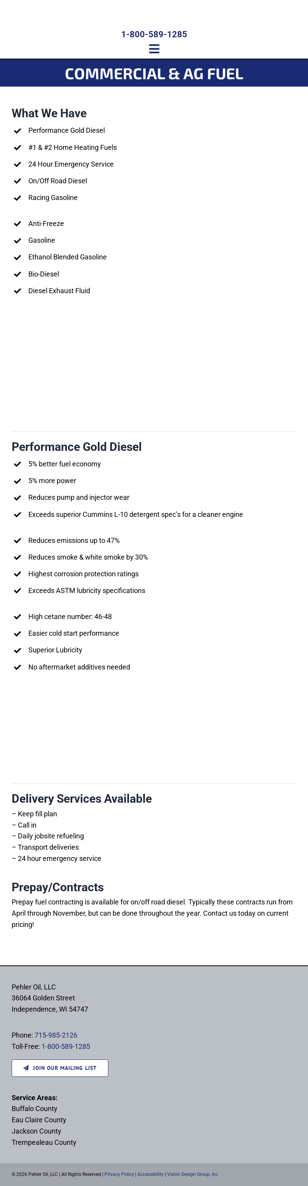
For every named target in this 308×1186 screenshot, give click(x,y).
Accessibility (150, 1174)
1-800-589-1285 (154, 34)
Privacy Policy (119, 1174)
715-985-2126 (56, 1035)
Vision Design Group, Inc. (193, 1174)
